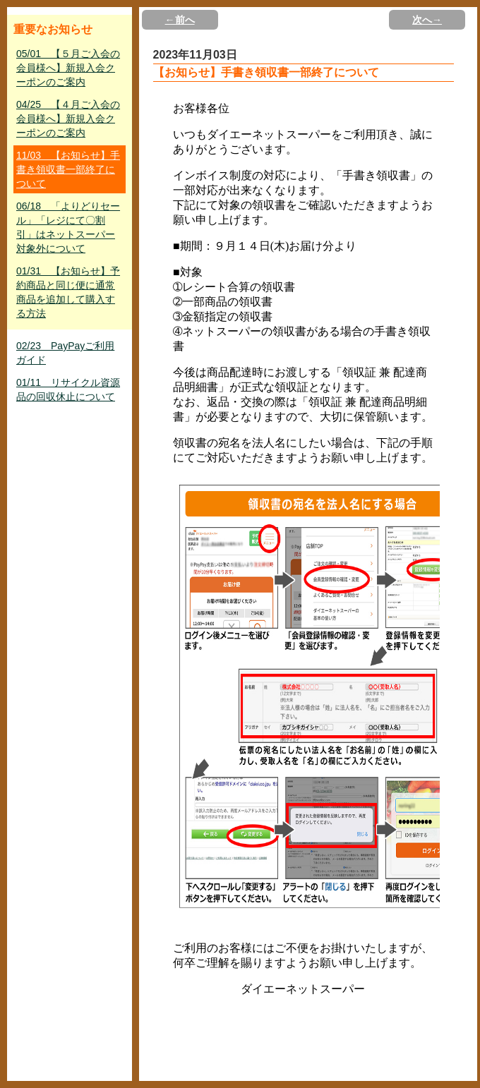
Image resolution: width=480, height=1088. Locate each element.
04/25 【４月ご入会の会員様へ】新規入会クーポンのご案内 (68, 118)
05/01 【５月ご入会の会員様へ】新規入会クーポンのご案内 (68, 67)
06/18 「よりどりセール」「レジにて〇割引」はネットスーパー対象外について (68, 227)
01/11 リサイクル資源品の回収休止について (68, 389)
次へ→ (427, 19)
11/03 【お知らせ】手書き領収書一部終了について (68, 169)
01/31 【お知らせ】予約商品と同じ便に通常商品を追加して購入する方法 (68, 292)
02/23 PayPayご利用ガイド (65, 352)
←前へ (180, 19)
